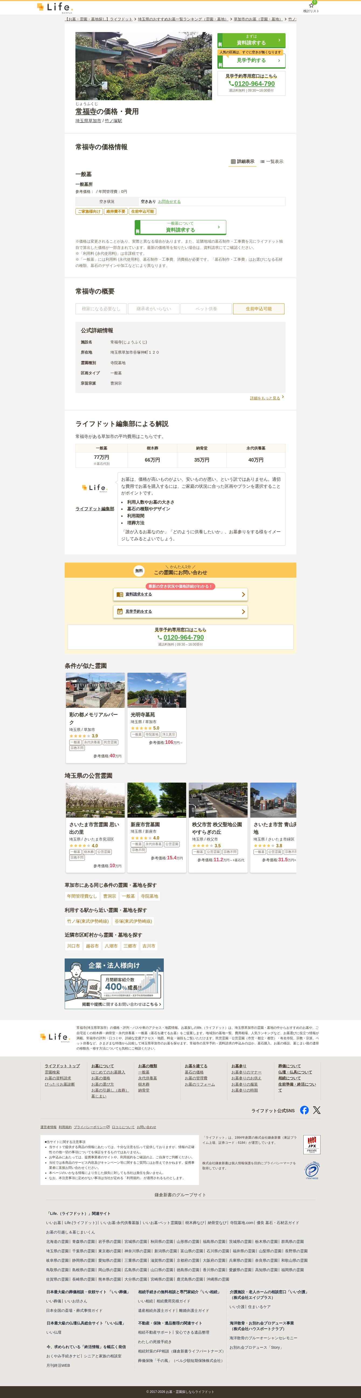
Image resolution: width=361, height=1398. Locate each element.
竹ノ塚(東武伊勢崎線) (88, 921)
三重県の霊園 (135, 1260)
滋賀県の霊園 (162, 1260)
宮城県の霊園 (135, 1241)
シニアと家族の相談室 (103, 1356)
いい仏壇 (53, 1332)
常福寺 (85, 111)
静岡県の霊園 (83, 1260)
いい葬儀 (53, 1301)
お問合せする (169, 201)
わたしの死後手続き (155, 1342)
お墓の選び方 (102, 1084)
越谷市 (92, 946)
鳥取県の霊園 (57, 1270)
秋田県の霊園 (162, 1241)
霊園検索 (52, 1072)
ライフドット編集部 (94, 509)
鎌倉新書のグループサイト (180, 1195)
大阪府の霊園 (214, 1260)
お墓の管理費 (196, 1078)
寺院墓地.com (241, 1223)
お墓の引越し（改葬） (110, 1090)
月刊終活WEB (58, 1365)
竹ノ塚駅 (113, 120)
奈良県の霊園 (266, 1260)
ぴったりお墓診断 (60, 1084)
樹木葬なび (194, 1223)
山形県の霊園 (188, 1241)
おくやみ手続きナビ (63, 1356)
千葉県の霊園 (83, 1251)
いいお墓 (53, 1223)
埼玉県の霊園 (57, 1251)
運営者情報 (48, 1127)
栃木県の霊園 (266, 1241)
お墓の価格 (100, 1078)
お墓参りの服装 (244, 1084)
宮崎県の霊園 (162, 1279)
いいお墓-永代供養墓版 (120, 1223)
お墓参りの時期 (244, 1090)
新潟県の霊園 (165, 1251)
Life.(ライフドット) (81, 1223)
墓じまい (98, 1096)
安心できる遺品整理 (192, 1332)
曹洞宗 (109, 896)
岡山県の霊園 (109, 1270)
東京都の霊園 (109, 1251)
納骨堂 (144, 1090)
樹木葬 (144, 1084)
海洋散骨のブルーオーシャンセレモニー (263, 1338)
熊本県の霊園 (109, 1279)
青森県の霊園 (83, 1241)
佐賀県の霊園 (57, 1279)
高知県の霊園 (266, 1270)
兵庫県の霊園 (240, 1260)
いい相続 (145, 1301)
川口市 (73, 946)
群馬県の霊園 (292, 1241)
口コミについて (123, 1127)
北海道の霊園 (57, 1241)
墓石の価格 (194, 1072)
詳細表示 (242, 161)
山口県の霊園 (162, 1270)
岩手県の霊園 (109, 1241)
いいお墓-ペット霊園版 (162, 1223)
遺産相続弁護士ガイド (157, 1310)
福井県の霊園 (244, 1251)
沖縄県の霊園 (218, 1279)
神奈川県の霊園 (137, 1251)
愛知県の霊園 (109, 1260)
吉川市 (149, 946)
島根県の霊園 (83, 1270)
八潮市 (111, 946)
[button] (251, 40)
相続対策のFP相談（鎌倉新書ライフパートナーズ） (182, 1351)
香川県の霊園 (214, 1270)
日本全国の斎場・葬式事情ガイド (74, 1310)
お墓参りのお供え (246, 1078)
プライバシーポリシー (92, 1127)
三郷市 (130, 946)
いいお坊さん (76, 1301)
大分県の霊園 (135, 1279)
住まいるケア (259, 1307)
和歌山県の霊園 (294, 1260)
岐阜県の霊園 (57, 1260)
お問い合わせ (146, 1127)
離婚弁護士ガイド (194, 1310)
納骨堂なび (217, 1223)
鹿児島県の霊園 (190, 1279)
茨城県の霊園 (240, 1241)
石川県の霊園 (218, 1251)
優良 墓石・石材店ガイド (278, 1223)
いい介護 (237, 1307)
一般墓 (128, 896)
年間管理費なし (82, 896)
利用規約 (65, 1127)
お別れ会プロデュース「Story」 (257, 1347)
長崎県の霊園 (83, 1279)
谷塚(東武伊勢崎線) (133, 921)
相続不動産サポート (155, 1332)
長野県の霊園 (296, 1251)
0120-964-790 (251, 83)
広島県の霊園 (135, 1270)
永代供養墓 (147, 1078)
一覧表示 (271, 161)
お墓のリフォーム (200, 1084)
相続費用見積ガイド (173, 1301)
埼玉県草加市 (88, 120)
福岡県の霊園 (292, 1270)
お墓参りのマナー (246, 1072)
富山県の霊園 (191, 1251)
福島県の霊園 (214, 1241)
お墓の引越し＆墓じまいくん (70, 1232)
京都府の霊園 (188, 1260)
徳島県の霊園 (188, 1270)
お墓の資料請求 (58, 1078)
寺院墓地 (149, 896)
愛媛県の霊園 (240, 1270)
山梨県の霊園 (270, 1251)
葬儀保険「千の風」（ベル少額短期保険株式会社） (181, 1360)
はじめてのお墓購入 (108, 1072)
